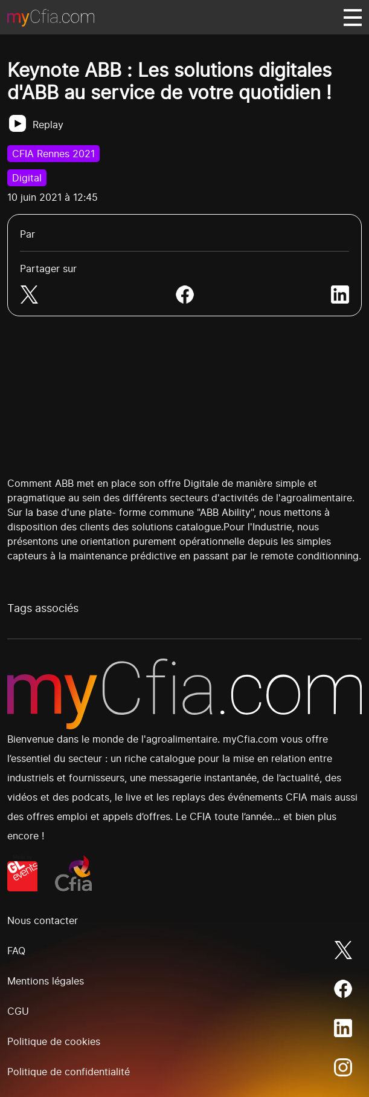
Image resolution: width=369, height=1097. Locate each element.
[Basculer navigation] (353, 17)
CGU (18, 1011)
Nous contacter (42, 920)
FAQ (16, 951)
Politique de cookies (53, 1041)
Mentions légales (45, 981)
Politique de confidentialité (68, 1072)
